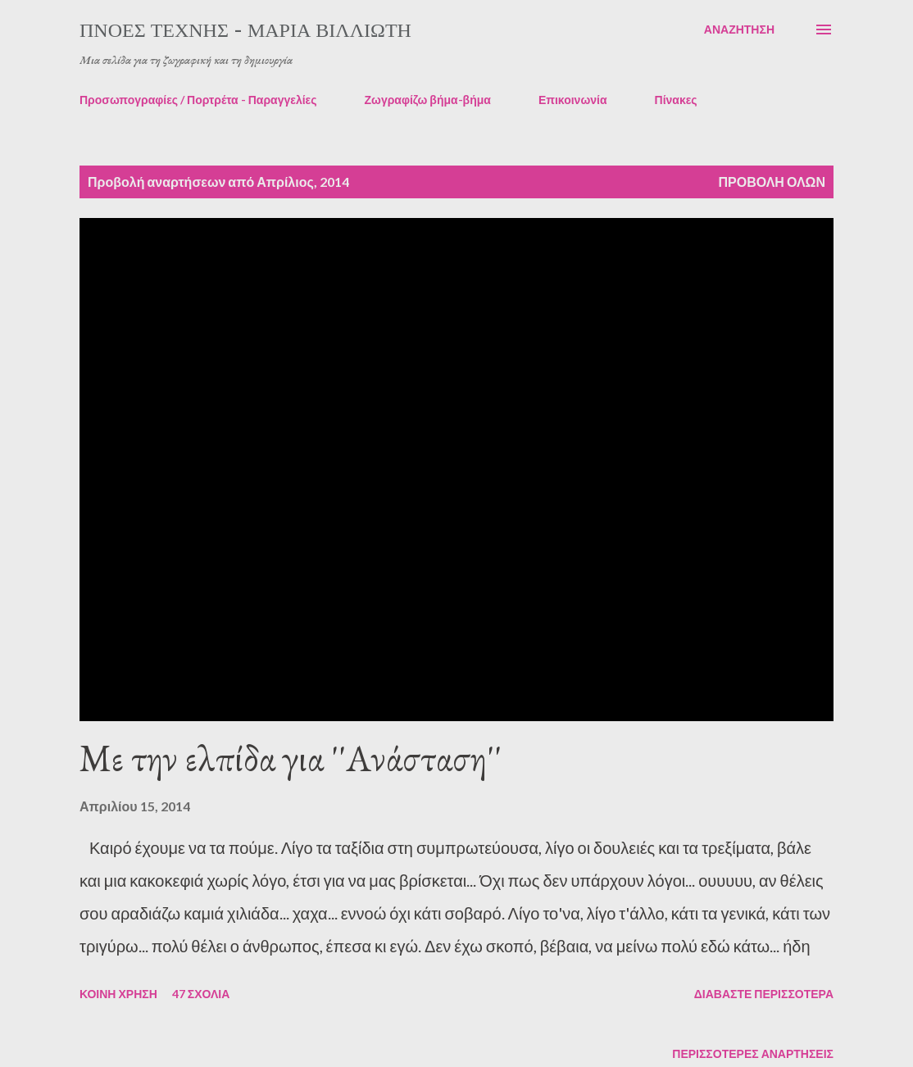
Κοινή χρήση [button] (118, 994)
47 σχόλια (201, 994)
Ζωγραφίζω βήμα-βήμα (428, 100)
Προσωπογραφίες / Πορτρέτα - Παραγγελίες (198, 100)
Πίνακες (676, 100)
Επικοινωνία (572, 100)
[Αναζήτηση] (739, 29)
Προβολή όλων (771, 181)
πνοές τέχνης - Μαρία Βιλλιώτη (245, 29)
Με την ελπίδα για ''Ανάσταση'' (290, 757)
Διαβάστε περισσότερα (764, 994)
